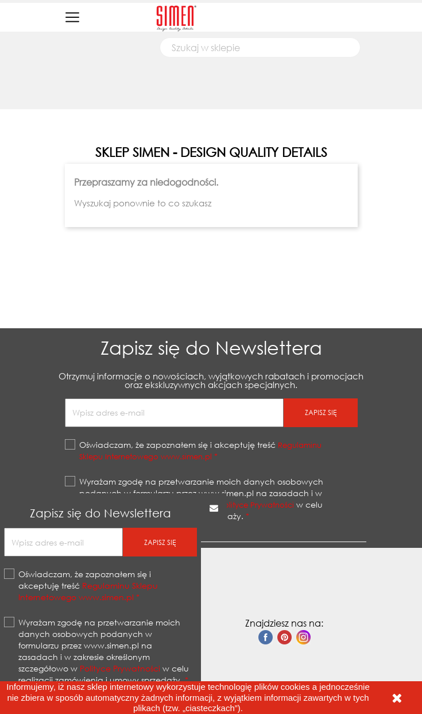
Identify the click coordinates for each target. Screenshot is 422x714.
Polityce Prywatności (120, 668)
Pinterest (284, 637)
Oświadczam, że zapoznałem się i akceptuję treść (88, 585)
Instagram (303, 637)
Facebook (265, 637)
